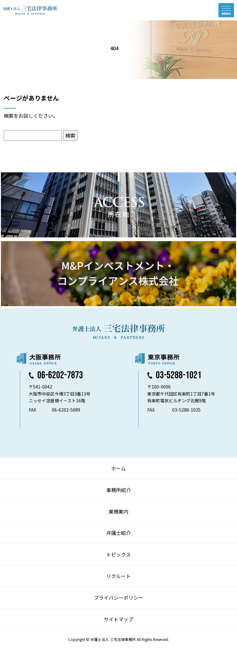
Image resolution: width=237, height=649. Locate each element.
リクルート (118, 576)
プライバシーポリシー (118, 597)
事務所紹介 (118, 490)
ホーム (118, 468)
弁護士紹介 (118, 532)
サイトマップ (118, 619)
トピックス (118, 554)
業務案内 (118, 511)
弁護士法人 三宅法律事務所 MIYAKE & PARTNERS (30, 10)
